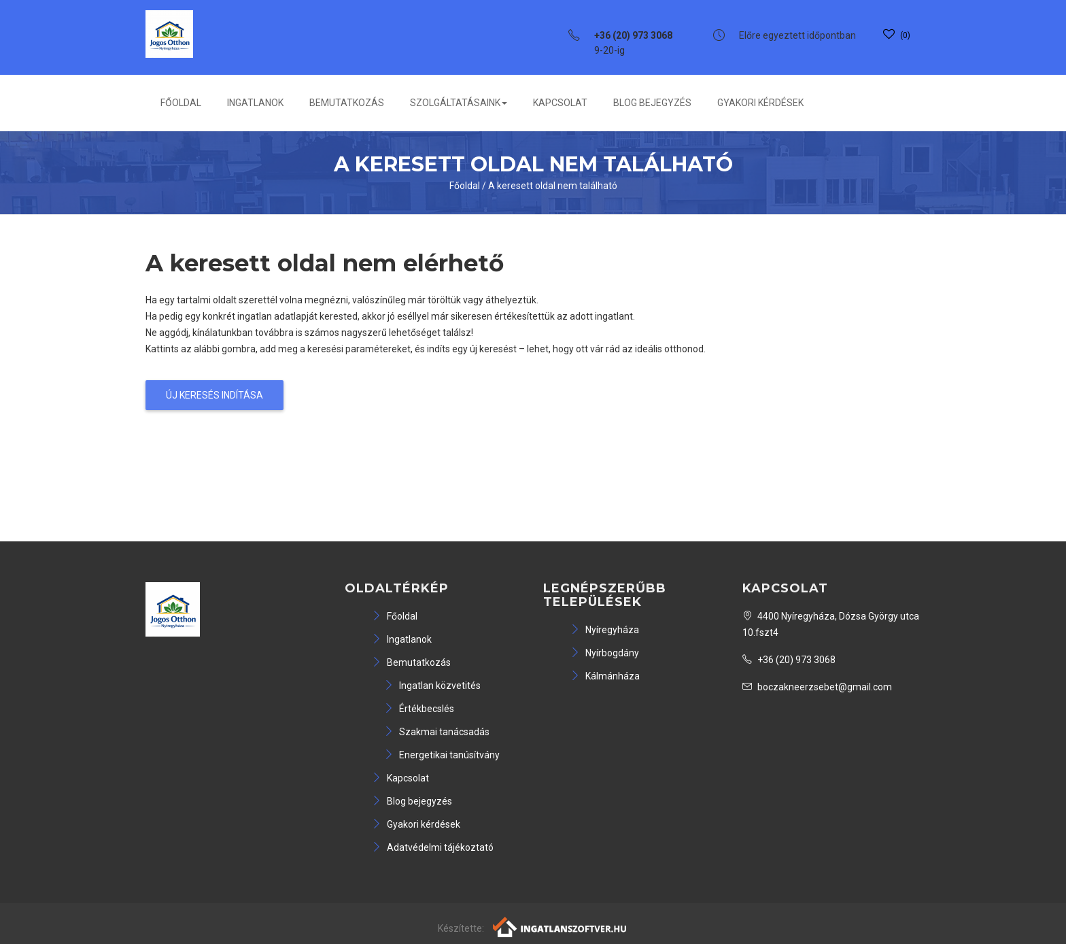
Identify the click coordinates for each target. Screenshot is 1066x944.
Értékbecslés (419, 708)
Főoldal (180, 102)
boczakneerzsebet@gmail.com (817, 686)
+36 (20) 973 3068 (789, 659)
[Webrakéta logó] (560, 926)
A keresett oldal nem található (552, 185)
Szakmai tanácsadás (436, 731)
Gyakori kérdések (760, 102)
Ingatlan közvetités (432, 685)
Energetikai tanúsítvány (442, 754)
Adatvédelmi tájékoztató (433, 847)
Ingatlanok (255, 102)
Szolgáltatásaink (458, 102)
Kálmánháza (605, 676)
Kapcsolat (560, 102)
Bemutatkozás (346, 102)
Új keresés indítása (214, 395)
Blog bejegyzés (652, 102)
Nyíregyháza (604, 629)
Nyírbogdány (604, 652)
